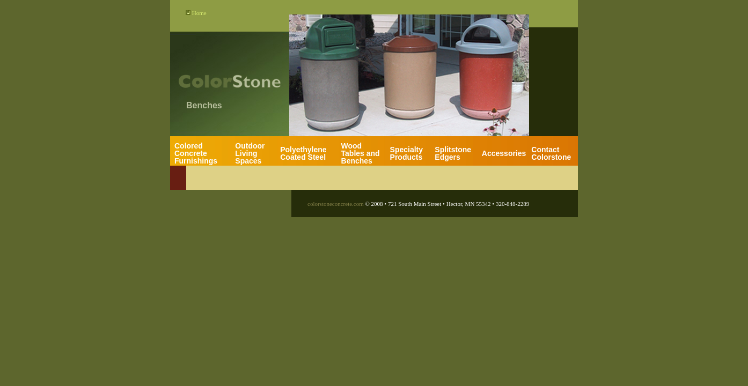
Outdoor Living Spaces (250, 153)
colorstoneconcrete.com (335, 204)
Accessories (504, 153)
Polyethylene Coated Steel (303, 153)
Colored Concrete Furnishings (195, 153)
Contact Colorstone (551, 153)
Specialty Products (406, 153)
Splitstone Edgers (453, 153)
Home (199, 13)
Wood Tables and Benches (360, 153)
